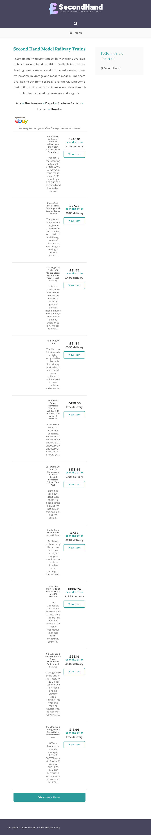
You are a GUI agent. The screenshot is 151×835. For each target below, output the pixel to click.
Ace (18, 103)
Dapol (49, 103)
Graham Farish (69, 103)
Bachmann (33, 103)
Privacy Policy (52, 827)
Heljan (42, 109)
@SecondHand (110, 68)
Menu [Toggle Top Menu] (75, 32)
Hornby (56, 109)
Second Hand (35, 827)
